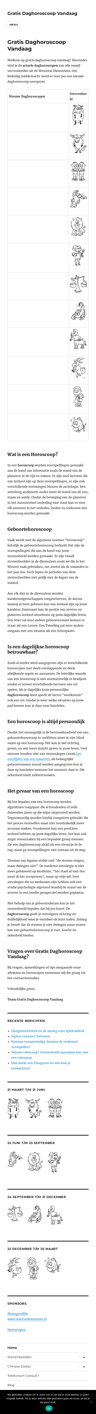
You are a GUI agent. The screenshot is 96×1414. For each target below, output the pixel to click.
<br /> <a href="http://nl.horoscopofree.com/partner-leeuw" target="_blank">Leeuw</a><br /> (38, 226)
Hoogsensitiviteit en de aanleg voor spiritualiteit (48, 1031)
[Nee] (91, 1402)
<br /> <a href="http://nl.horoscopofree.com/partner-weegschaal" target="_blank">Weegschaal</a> (38, 283)
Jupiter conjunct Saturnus (30, 1036)
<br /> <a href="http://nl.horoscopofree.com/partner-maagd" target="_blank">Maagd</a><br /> (38, 255)
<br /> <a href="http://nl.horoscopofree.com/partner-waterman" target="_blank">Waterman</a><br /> (38, 396)
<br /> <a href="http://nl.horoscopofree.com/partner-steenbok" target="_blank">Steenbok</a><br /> (38, 367)
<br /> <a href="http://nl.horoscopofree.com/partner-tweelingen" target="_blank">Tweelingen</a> (38, 171)
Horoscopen (16, 1330)
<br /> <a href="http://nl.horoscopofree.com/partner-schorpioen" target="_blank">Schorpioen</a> (38, 311)
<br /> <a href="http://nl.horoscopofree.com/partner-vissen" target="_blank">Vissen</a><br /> (38, 424)
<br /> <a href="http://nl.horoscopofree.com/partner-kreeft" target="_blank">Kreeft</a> (38, 198)
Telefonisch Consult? (23, 1376)
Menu (14, 24)
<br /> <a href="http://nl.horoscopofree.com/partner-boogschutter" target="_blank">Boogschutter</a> (38, 339)
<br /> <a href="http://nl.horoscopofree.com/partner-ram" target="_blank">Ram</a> (38, 114)
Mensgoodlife (17, 1314)
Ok (48, 1408)
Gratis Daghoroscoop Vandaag (42, 13)
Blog (10, 1385)
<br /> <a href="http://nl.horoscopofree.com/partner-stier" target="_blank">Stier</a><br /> (38, 143)
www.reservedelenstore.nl (27, 1319)
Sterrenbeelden (19, 1357)
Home (12, 1348)
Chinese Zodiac (19, 1366)
